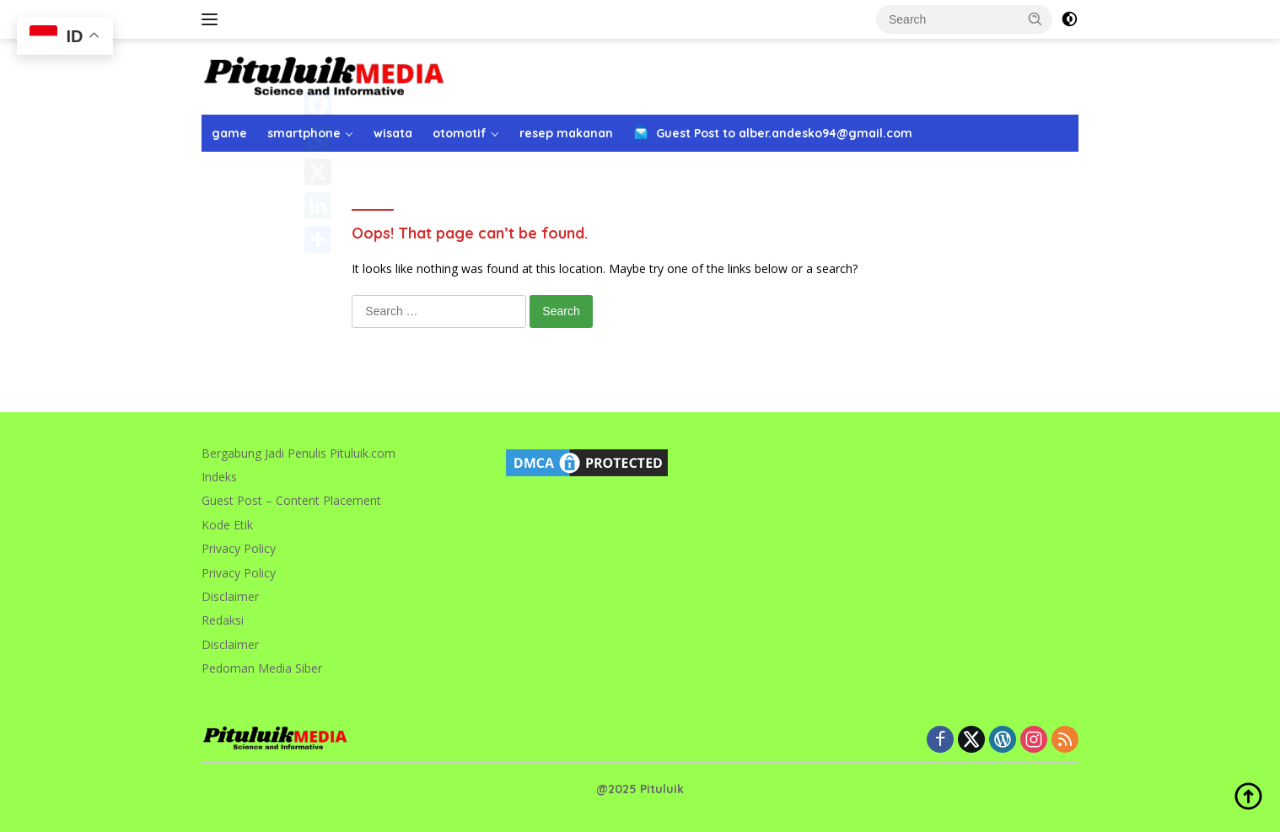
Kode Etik (227, 525)
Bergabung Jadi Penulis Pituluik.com (298, 453)
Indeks (219, 477)
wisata (393, 133)
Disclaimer (230, 596)
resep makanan (566, 133)
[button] (1035, 18)
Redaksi (223, 620)
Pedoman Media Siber (262, 668)
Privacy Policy (239, 548)
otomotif (460, 133)
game (229, 133)
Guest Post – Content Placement (291, 500)
